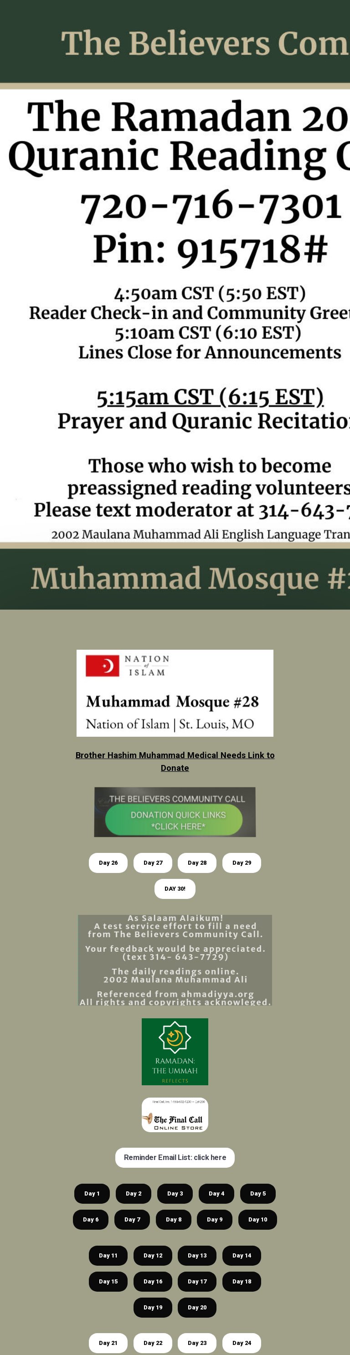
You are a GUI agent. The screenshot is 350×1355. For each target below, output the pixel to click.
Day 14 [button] (241, 1255)
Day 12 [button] (153, 1255)
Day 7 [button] (132, 1219)
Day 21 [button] (108, 1343)
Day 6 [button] (90, 1219)
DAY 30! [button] (175, 888)
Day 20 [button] (197, 1307)
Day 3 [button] (175, 1193)
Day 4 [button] (216, 1193)
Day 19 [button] (153, 1307)
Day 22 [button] (153, 1343)
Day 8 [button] (173, 1219)
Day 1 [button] (92, 1193)
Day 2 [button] (133, 1193)
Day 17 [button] (197, 1281)
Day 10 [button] (257, 1219)
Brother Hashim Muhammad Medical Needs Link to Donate (175, 761)
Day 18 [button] (241, 1281)
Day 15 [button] (108, 1281)
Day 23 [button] (197, 1343)
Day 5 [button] (258, 1193)
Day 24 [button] (241, 1343)
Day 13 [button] (197, 1255)
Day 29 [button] (241, 862)
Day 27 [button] (153, 862)
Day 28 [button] (197, 862)
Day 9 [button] (214, 1219)
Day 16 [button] (153, 1281)
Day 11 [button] (108, 1255)
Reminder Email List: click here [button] (175, 1157)
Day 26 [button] (108, 862)
